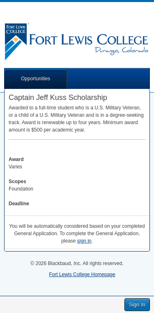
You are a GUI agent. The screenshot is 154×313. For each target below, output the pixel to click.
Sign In (137, 305)
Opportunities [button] (35, 79)
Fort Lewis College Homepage (82, 274)
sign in (84, 241)
